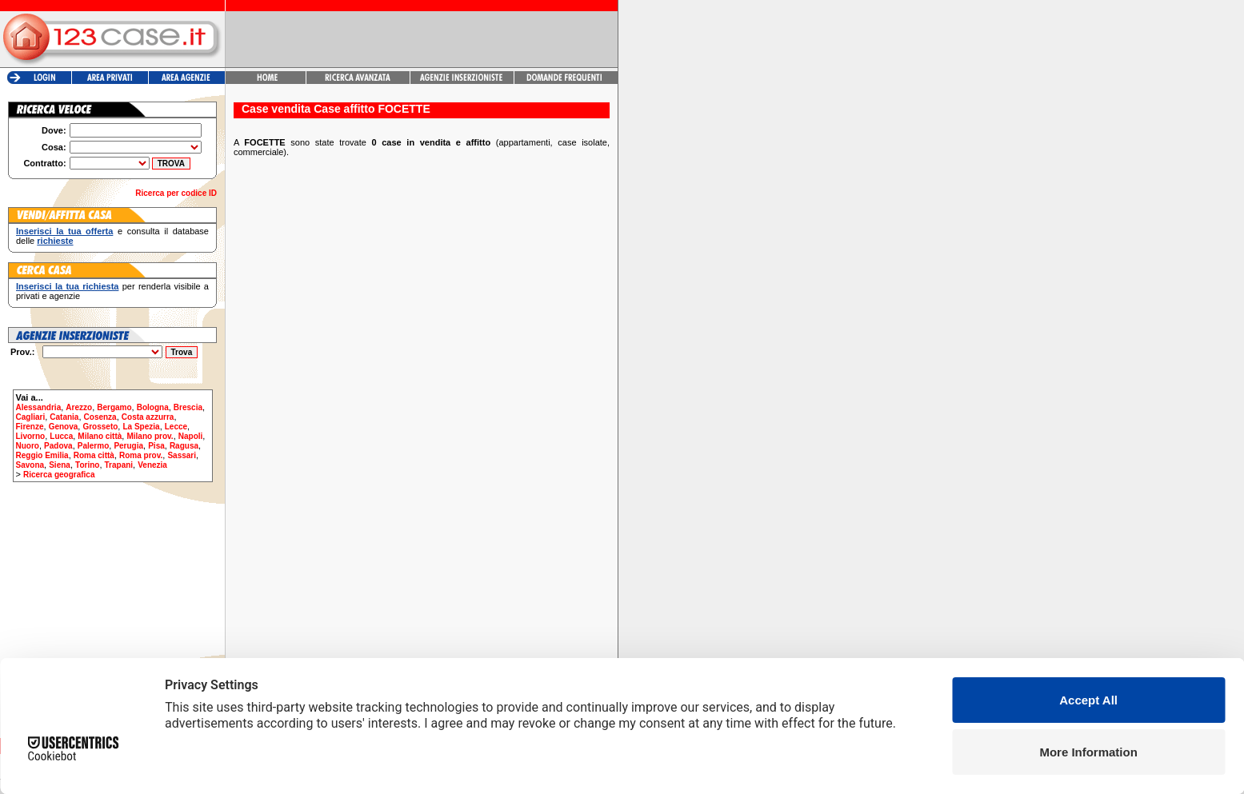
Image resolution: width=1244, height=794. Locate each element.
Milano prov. (149, 436)
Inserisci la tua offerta (64, 231)
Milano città (100, 436)
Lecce (176, 426)
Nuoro (27, 445)
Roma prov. (140, 455)
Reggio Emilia (42, 455)
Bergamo (114, 407)
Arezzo (79, 407)
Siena (59, 465)
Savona (30, 465)
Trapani (119, 465)
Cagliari (31, 417)
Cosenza (100, 417)
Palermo (93, 445)
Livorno (31, 436)
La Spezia (140, 426)
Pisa (156, 445)
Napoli (190, 436)
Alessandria (39, 407)
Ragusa (184, 445)
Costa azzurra (148, 417)
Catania (64, 417)
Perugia (128, 445)
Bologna (153, 407)
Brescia (188, 407)
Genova (63, 426)
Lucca (61, 436)
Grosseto (100, 426)
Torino (87, 465)
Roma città (94, 455)
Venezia (152, 465)
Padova (58, 445)
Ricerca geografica (59, 474)
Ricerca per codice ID (176, 193)
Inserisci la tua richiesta (67, 286)
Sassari (181, 455)
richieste (55, 240)
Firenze (30, 426)
